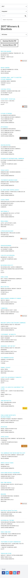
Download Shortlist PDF (9, 41)
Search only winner (8, 19)
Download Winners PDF (9, 45)
